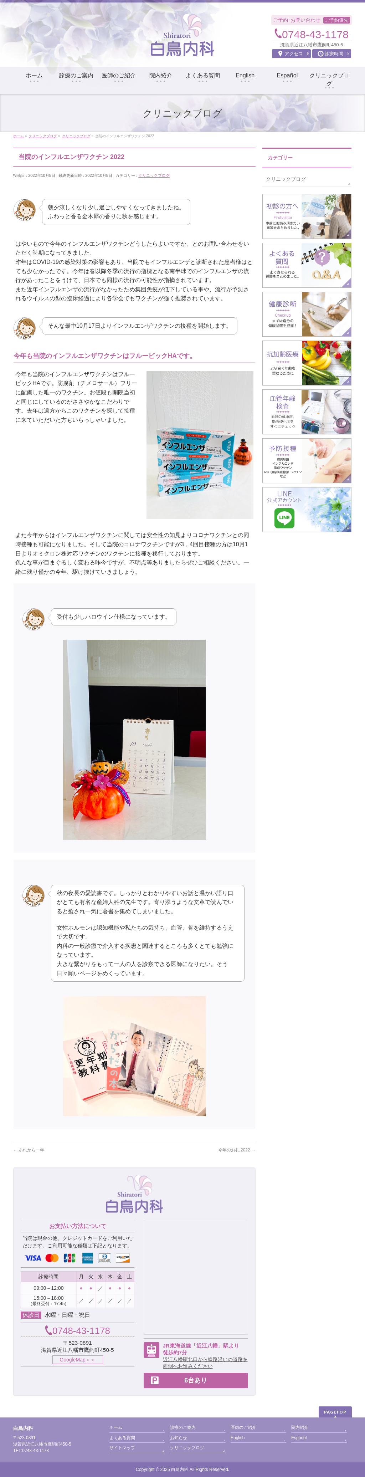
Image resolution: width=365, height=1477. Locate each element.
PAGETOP (335, 1412)
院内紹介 (299, 1427)
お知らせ (178, 1437)
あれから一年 (28, 1150)
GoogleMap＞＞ (77, 1360)
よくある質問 (122, 1437)
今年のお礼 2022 (237, 1150)
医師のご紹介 (243, 1427)
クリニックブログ (154, 175)
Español (299, 1437)
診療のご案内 (183, 1427)
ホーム (115, 1427)
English (238, 1437)
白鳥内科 (179, 1469)
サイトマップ (122, 1447)
